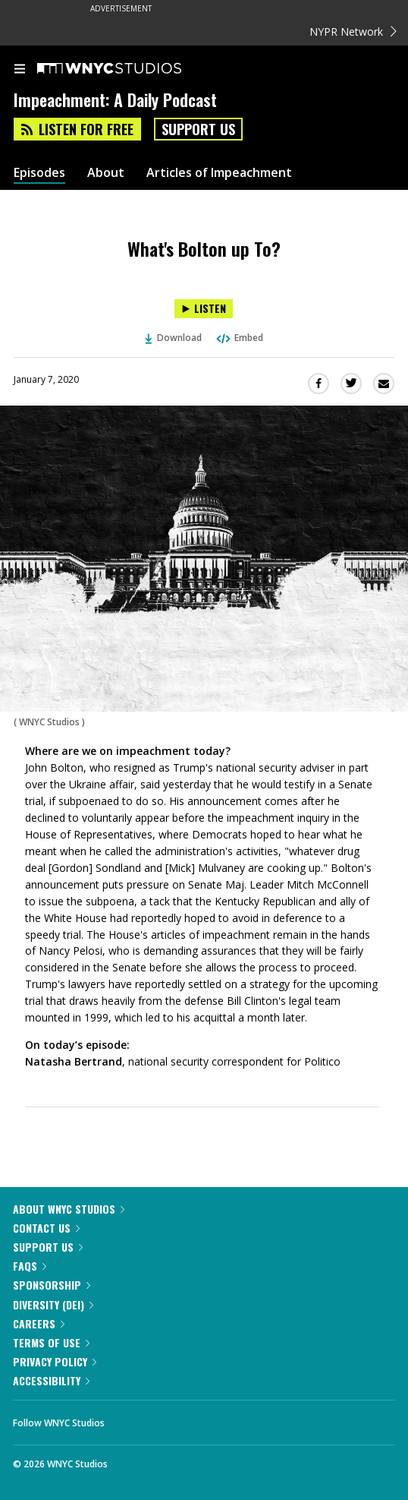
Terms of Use (51, 1342)
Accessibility (51, 1380)
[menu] (19, 70)
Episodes (39, 173)
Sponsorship (51, 1285)
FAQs (29, 1266)
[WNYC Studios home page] (128, 69)
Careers (38, 1323)
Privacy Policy (54, 1361)
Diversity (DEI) (53, 1304)
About (105, 173)
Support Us (198, 129)
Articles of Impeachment (219, 173)
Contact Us (46, 1228)
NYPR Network (353, 31)
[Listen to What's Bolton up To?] (203, 308)
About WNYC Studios (68, 1209)
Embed (239, 337)
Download (173, 337)
